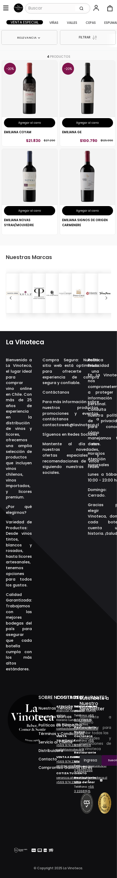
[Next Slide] (106, 298)
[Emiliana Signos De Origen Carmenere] (87, 192)
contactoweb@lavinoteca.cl (70, 424)
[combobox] (57, 8)
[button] (96, 8)
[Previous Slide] (10, 298)
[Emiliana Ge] (87, 103)
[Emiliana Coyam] (29, 103)
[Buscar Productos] (81, 8)
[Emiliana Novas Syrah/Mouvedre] (29, 192)
